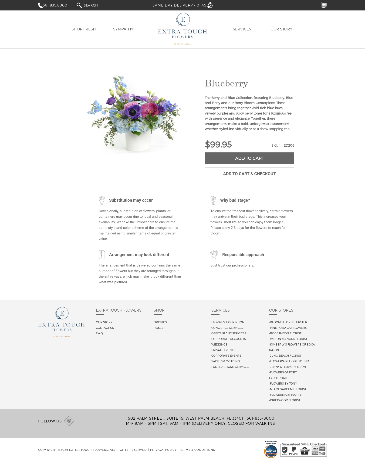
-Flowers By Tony (283, 383)
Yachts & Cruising (225, 361)
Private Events (223, 350)
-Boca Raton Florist (285, 333)
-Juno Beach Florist (285, 355)
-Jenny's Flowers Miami (287, 366)
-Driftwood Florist (284, 400)
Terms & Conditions (197, 449)
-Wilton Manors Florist (288, 338)
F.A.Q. (99, 333)
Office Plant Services (228, 333)
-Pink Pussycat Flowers (288, 327)
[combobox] (95, 5)
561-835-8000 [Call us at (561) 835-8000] (260, 418)
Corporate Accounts (228, 338)
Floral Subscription (227, 322)
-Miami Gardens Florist (287, 389)
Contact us (105, 327)
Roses (158, 327)
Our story (104, 322)
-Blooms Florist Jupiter (288, 322)
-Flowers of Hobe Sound (289, 361)
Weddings (219, 344)
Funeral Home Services (230, 366)
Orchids (160, 322)
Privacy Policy (163, 449)
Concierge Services (227, 327)
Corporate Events (226, 355)
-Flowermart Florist (286, 394)
